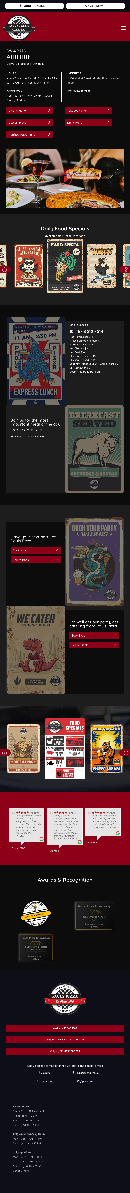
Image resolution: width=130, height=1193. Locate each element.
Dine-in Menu (17, 110)
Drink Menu (74, 122)
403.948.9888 (82, 90)
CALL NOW (95, 6)
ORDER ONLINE (34, 6)
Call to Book (21, 560)
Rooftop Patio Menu (21, 134)
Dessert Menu (17, 122)
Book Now (19, 550)
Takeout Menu (76, 110)
